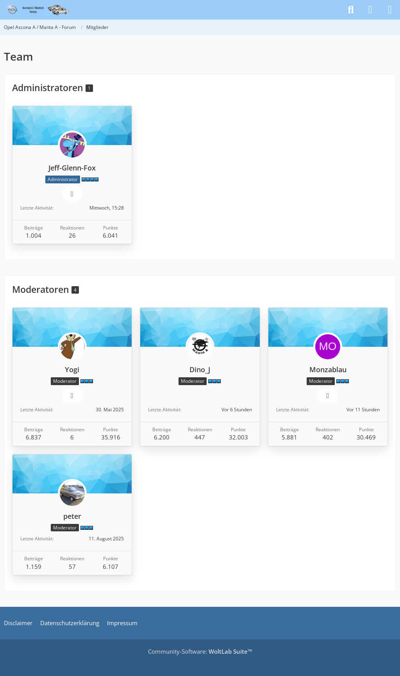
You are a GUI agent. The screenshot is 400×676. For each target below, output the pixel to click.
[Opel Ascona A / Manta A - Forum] (36, 10)
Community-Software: (200, 651)
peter (72, 516)
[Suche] (351, 10)
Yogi (72, 369)
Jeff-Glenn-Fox (72, 167)
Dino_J (199, 369)
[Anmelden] (370, 10)
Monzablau (327, 369)
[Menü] (390, 10)
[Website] (72, 194)
